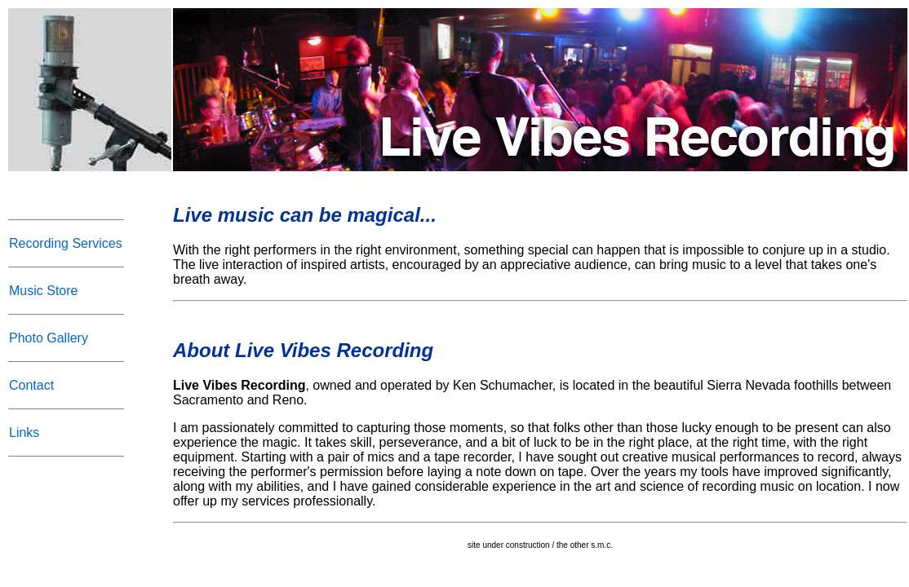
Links (24, 432)
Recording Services (65, 243)
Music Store (43, 291)
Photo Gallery (48, 338)
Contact (31, 385)
